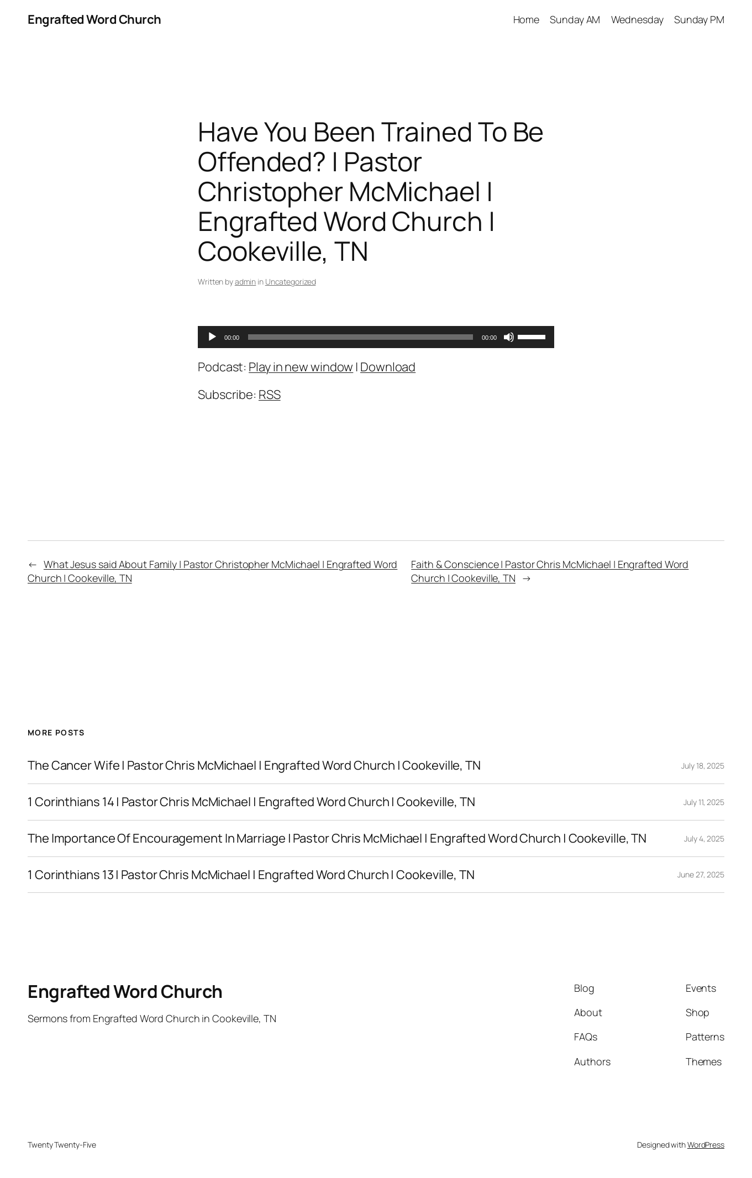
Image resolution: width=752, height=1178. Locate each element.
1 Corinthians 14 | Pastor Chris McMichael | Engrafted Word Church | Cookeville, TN (251, 802)
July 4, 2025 (704, 838)
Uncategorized (290, 281)
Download (388, 367)
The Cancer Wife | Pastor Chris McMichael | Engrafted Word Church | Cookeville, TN (254, 765)
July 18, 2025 (702, 765)
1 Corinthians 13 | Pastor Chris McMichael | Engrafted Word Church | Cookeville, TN (251, 875)
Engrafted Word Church (94, 19)
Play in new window (301, 367)
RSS (270, 394)
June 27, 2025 (700, 874)
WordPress (705, 1144)
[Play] (212, 337)
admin (245, 281)
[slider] (360, 337)
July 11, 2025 (703, 802)
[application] (376, 337)
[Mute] (508, 337)
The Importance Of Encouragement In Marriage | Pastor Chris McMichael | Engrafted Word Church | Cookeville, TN (337, 838)
